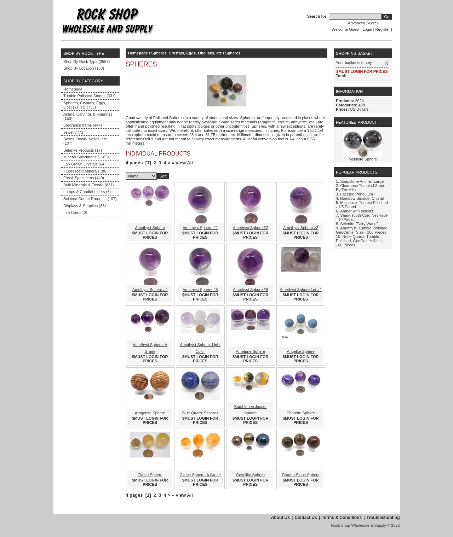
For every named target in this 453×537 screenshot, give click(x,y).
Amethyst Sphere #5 (200, 289)
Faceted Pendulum (356, 194)
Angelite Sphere (301, 351)
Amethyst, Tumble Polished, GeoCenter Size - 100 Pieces (362, 230)
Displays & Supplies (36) (84, 206)
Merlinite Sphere (363, 159)
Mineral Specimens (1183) (86, 157)
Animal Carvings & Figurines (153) (88, 116)
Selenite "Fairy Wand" (359, 224)
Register (382, 29)
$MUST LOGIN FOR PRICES (150, 235)
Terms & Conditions (342, 517)
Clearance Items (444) (82, 125)
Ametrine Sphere (250, 351)
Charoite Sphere (301, 413)
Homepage (72, 89)
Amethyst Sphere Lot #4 (301, 289)
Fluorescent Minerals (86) (85, 171)
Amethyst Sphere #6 (250, 289)
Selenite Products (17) (82, 150)
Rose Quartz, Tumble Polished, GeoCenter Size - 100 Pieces (359, 240)
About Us (280, 517)
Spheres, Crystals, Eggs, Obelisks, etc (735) (84, 105)
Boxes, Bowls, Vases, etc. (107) (85, 141)
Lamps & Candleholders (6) (87, 191)
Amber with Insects (356, 211)
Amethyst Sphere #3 (301, 228)
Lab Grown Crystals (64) (84, 164)
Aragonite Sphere (150, 413)
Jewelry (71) (74, 132)
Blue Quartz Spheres (200, 413)
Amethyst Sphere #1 (200, 228)
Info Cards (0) (75, 212)
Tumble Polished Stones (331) (89, 96)
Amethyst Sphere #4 (150, 289)
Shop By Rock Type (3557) (86, 61)
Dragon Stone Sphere (301, 475)
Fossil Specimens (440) (83, 178)
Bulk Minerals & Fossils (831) (88, 185)
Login (367, 29)
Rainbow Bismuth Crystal (362, 198)
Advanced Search (363, 23)
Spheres (232, 53)
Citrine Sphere (150, 475)
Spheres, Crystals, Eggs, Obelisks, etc (186, 53)
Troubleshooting (383, 517)
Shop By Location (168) (83, 68)
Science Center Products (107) (89, 199)
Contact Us (305, 517)
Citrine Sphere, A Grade (200, 475)
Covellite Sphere (250, 475)
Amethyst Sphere (150, 228)
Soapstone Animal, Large (362, 181)
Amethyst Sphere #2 (250, 228)
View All (184, 162)
